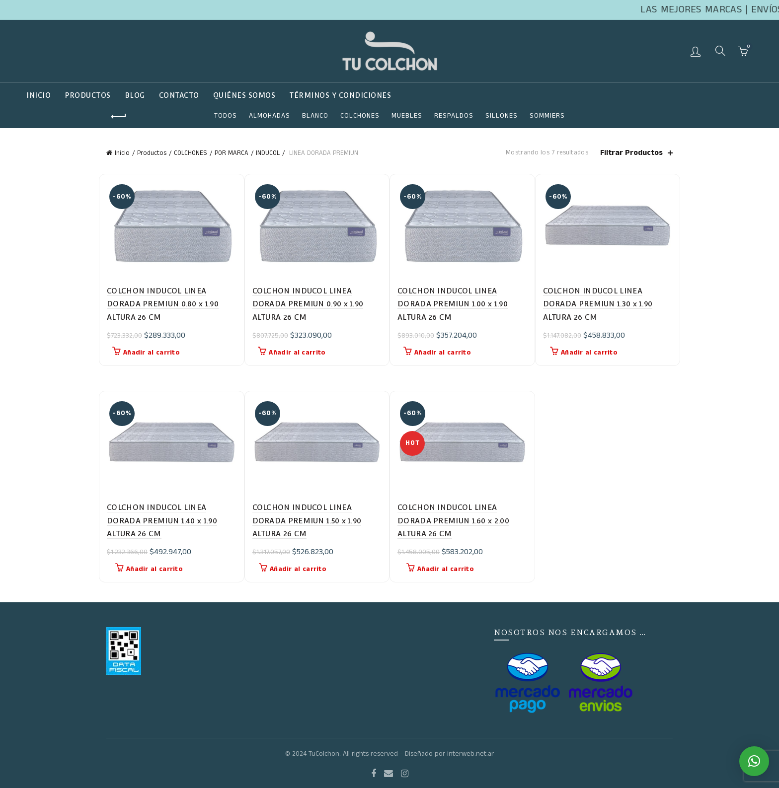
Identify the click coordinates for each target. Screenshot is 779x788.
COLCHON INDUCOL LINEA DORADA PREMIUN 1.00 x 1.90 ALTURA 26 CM (452, 304)
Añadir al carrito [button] (151, 352)
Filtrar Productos (631, 152)
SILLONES (501, 116)
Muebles (406, 116)
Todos (225, 116)
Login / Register (696, 51)
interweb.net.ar (470, 754)
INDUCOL (268, 153)
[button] (754, 761)
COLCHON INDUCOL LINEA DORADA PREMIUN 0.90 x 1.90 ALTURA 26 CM (308, 304)
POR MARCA (231, 153)
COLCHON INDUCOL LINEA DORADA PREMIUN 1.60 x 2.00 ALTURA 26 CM (453, 520)
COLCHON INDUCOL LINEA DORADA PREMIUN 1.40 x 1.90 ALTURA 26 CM (162, 520)
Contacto (179, 95)
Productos (88, 95)
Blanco (315, 116)
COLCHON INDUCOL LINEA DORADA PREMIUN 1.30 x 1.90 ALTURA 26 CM (598, 304)
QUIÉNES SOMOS (244, 95)
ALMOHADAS (269, 116)
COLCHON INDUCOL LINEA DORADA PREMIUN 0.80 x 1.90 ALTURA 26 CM (163, 304)
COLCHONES (360, 116)
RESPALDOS (453, 116)
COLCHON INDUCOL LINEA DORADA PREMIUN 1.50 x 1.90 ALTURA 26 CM (307, 520)
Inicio (38, 95)
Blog (135, 95)
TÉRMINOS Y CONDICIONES (340, 95)
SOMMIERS (547, 116)
